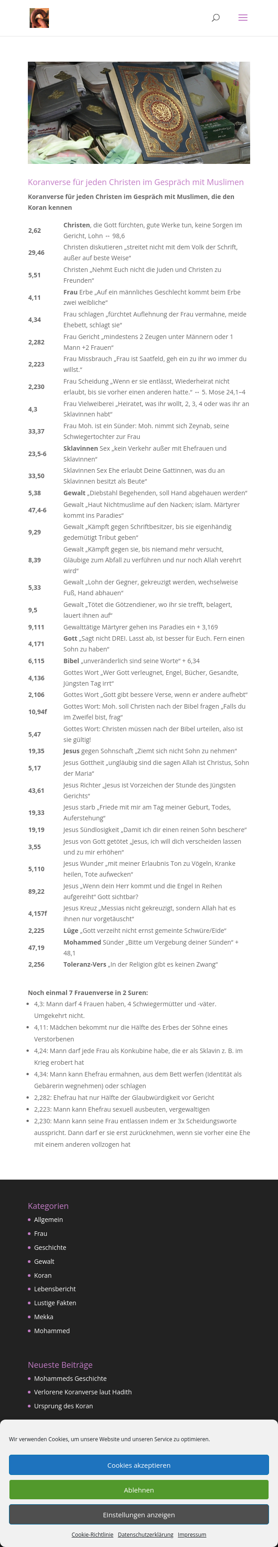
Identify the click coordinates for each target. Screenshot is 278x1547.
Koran (43, 1275)
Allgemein (48, 1219)
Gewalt (44, 1261)
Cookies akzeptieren (139, 1465)
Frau (40, 1233)
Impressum (192, 1534)
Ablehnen (139, 1489)
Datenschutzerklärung (145, 1534)
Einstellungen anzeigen (139, 1514)
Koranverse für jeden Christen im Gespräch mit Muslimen (136, 181)
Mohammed (52, 1330)
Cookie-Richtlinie (93, 1534)
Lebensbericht (55, 1289)
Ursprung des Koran (63, 1406)
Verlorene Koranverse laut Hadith (83, 1392)
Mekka (43, 1316)
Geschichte (50, 1247)
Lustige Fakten (55, 1302)
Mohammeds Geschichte (70, 1378)
